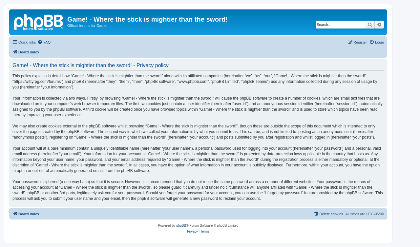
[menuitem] (44, 42)
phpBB (181, 225)
